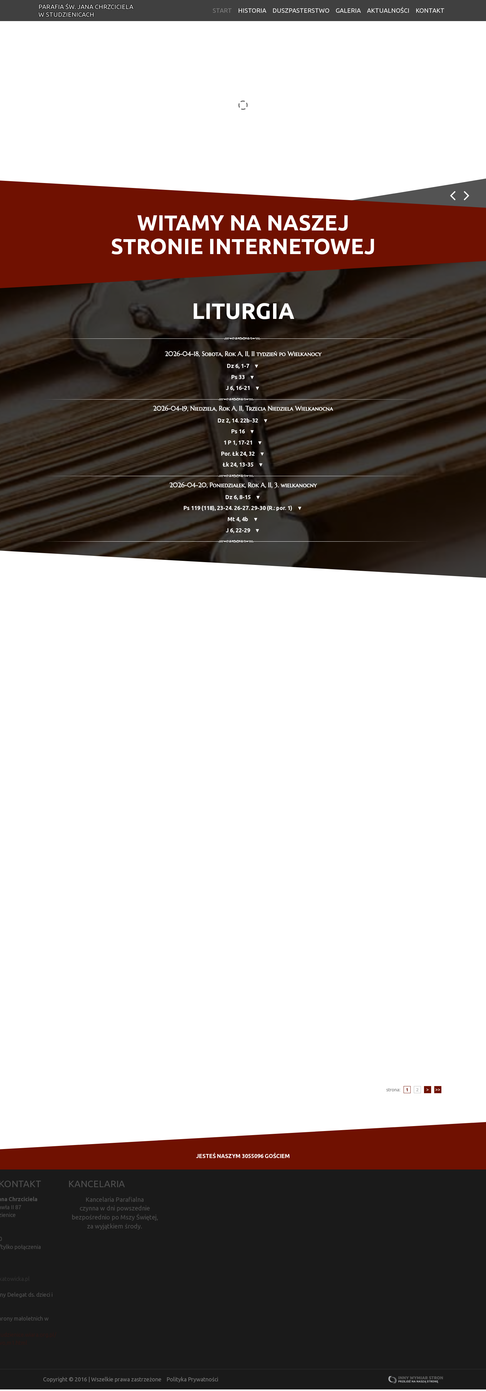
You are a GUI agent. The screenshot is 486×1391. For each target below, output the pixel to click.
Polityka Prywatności (192, 1381)
